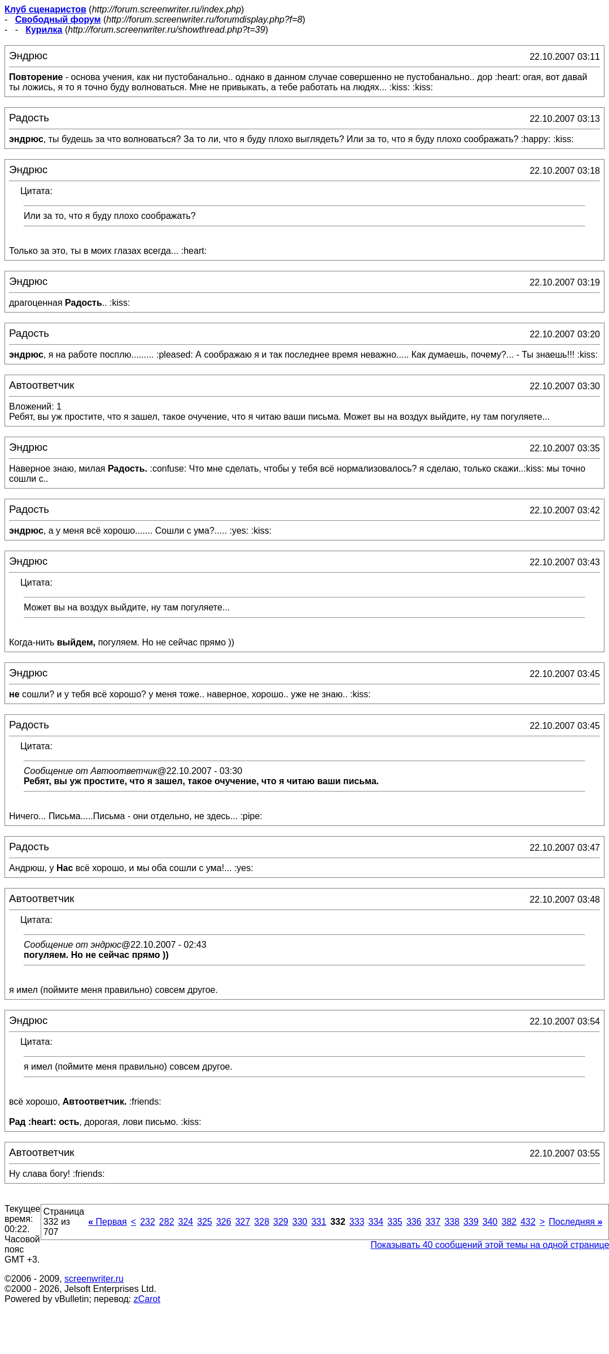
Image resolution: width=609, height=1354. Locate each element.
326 (223, 1221)
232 (147, 1221)
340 (490, 1221)
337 (433, 1221)
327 (243, 1221)
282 (166, 1221)
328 (261, 1221)
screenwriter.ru (94, 1278)
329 (280, 1221)
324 (186, 1221)
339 (471, 1221)
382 (508, 1221)
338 (451, 1221)
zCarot (147, 1299)
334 (376, 1221)
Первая (107, 1221)
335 (394, 1221)
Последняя (575, 1221)
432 (528, 1221)
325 (204, 1221)
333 (357, 1221)
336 (414, 1221)
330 (300, 1221)
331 (318, 1221)
